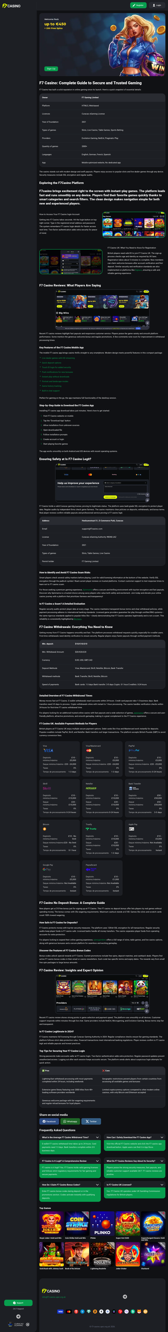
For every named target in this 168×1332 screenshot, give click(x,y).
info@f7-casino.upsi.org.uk (54, 1297)
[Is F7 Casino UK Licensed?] (134, 1184)
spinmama (138, 713)
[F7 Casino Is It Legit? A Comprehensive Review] (70, 1160)
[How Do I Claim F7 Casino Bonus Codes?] (70, 1184)
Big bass (77, 619)
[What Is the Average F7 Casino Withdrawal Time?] (70, 1137)
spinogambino (99, 940)
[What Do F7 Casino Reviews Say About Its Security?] (134, 1160)
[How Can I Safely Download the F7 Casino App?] (134, 1137)
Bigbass (138, 270)
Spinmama (87, 590)
